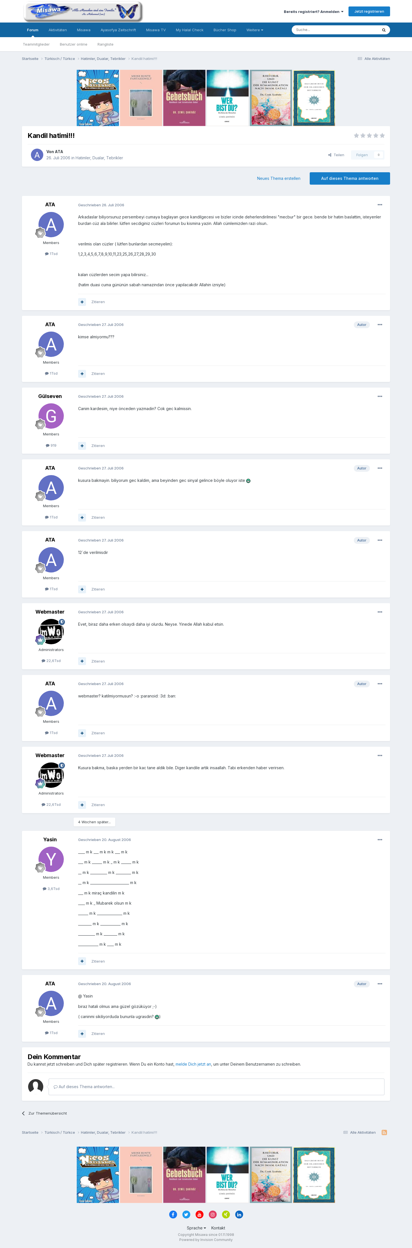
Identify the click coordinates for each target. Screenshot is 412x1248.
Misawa (83, 30)
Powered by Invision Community (206, 1240)
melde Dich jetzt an (193, 1064)
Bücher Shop (225, 30)
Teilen (336, 155)
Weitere (254, 30)
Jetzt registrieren (369, 11)
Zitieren (98, 301)
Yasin (50, 839)
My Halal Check (189, 30)
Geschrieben (101, 205)
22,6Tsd (51, 660)
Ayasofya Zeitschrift (118, 30)
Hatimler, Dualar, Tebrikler (99, 157)
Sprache (196, 1227)
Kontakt (218, 1227)
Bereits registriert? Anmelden (313, 11)
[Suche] (317, 29)
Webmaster (50, 612)
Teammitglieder (36, 44)
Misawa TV (156, 30)
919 (51, 445)
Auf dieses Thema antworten (350, 178)
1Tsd (51, 253)
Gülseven (50, 396)
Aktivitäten (58, 30)
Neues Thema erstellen (278, 178)
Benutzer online (73, 44)
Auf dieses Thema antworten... (84, 1086)
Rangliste (106, 44)
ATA (59, 151)
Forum (33, 32)
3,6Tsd (51, 888)
